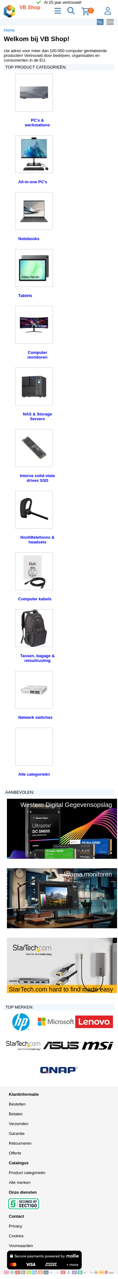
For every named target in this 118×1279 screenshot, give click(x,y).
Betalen (16, 1114)
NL (100, 22)
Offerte (15, 1153)
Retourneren (20, 1143)
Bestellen (17, 1104)
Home (9, 30)
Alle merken (20, 1182)
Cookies (16, 1236)
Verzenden (18, 1123)
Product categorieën (27, 1172)
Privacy (15, 1226)
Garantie (17, 1133)
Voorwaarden (21, 1245)
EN (110, 22)
